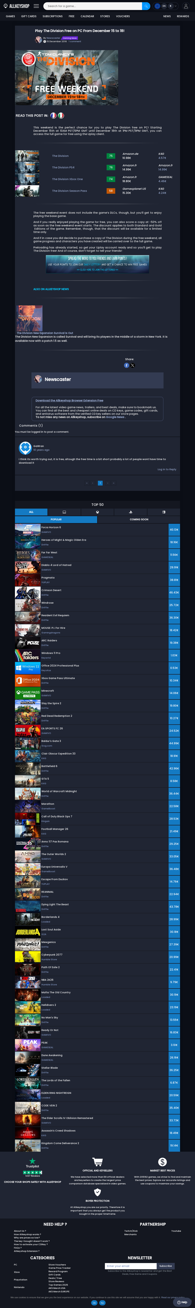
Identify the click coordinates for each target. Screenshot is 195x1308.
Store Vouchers (57, 1264)
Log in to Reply (167, 469)
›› (113, 483)
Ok (94, 1303)
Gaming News (70, 38)
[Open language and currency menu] (165, 6)
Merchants (130, 1234)
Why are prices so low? (27, 1237)
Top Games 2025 (58, 1284)
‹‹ (87, 483)
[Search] (146, 6)
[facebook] (127, 364)
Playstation (20, 1279)
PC (15, 1264)
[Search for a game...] (96, 6)
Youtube (176, 1231)
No (102, 1303)
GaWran (38, 446)
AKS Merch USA (56, 1288)
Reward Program (58, 1271)
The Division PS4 (63, 167)
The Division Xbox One (67, 179)
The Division (60, 156)
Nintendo (19, 1287)
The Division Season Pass (69, 191)
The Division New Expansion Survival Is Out (45, 333)
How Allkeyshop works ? (27, 1234)
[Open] (36, 6)
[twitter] (133, 364)
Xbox (17, 1272)
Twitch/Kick (131, 1231)
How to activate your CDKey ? (31, 1244)
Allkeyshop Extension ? (27, 1251)
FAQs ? (18, 1247)
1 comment (75, 41)
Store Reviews (56, 1281)
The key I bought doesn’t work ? (32, 1241)
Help (182, 1302)
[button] (186, 6)
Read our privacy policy (173, 1297)
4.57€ (162, 158)
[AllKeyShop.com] (16, 6)
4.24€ (162, 193)
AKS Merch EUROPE (58, 1291)
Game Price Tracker (59, 1268)
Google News (115, 417)
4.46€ (162, 181)
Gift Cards (54, 1274)
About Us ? (20, 1231)
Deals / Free (55, 1278)
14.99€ (162, 169)
